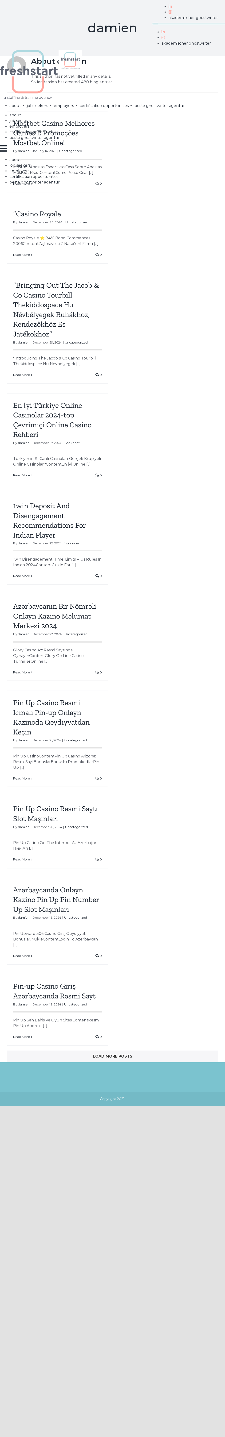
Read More (21, 254)
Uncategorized (76, 222)
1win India (72, 543)
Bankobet (72, 443)
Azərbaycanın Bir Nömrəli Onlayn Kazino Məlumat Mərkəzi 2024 (54, 616)
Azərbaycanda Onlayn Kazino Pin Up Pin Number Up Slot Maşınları (56, 899)
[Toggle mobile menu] (3, 148)
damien (23, 222)
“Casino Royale (37, 213)
